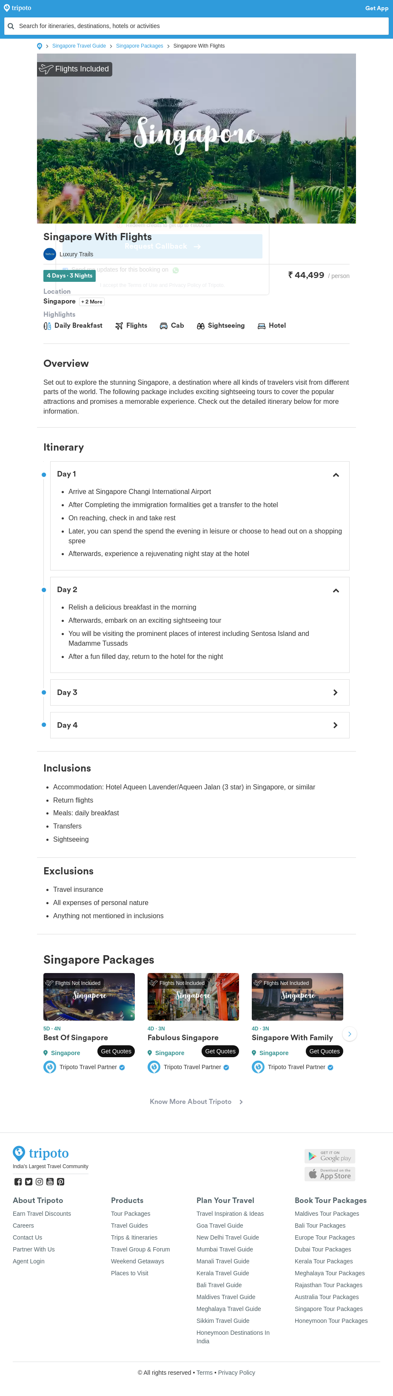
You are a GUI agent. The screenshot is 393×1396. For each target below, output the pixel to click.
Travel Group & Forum (140, 1249)
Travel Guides (129, 1225)
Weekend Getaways (137, 1261)
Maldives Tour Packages (327, 1213)
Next (350, 1035)
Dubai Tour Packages (323, 1249)
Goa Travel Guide (219, 1225)
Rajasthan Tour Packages (328, 1285)
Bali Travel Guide (219, 1285)
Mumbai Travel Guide (224, 1249)
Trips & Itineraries (134, 1237)
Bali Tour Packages (320, 1225)
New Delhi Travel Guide (227, 1237)
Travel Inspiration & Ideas (230, 1213)
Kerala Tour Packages (324, 1261)
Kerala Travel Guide (222, 1273)
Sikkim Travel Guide (222, 1320)
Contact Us (27, 1237)
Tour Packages (131, 1213)
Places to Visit (129, 1273)
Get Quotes (116, 1051)
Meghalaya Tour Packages (330, 1273)
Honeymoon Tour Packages (331, 1320)
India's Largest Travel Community (50, 1166)
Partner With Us (34, 1249)
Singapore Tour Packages (329, 1308)
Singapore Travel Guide (79, 46)
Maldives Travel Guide (226, 1297)
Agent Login (29, 1261)
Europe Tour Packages (325, 1237)
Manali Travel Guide (223, 1261)
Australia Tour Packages (327, 1297)
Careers (23, 1225)
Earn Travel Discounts (42, 1213)
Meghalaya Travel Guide (228, 1308)
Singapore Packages (139, 46)
